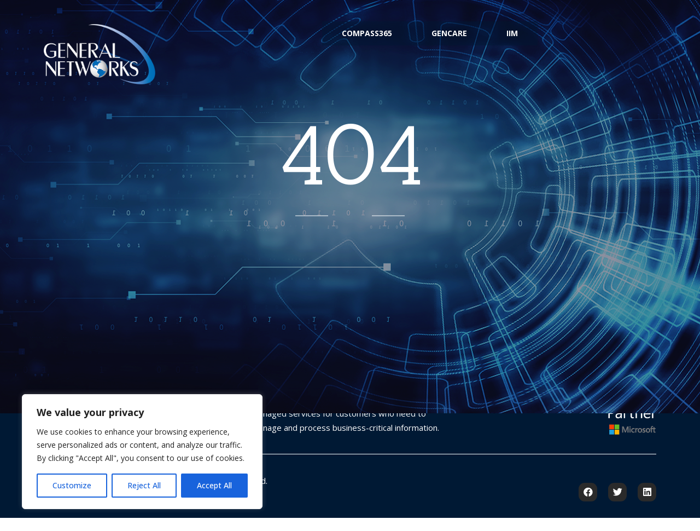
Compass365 (355, 40)
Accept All (214, 485)
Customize (71, 485)
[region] (142, 451)
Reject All (144, 485)
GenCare (449, 40)
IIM (524, 40)
